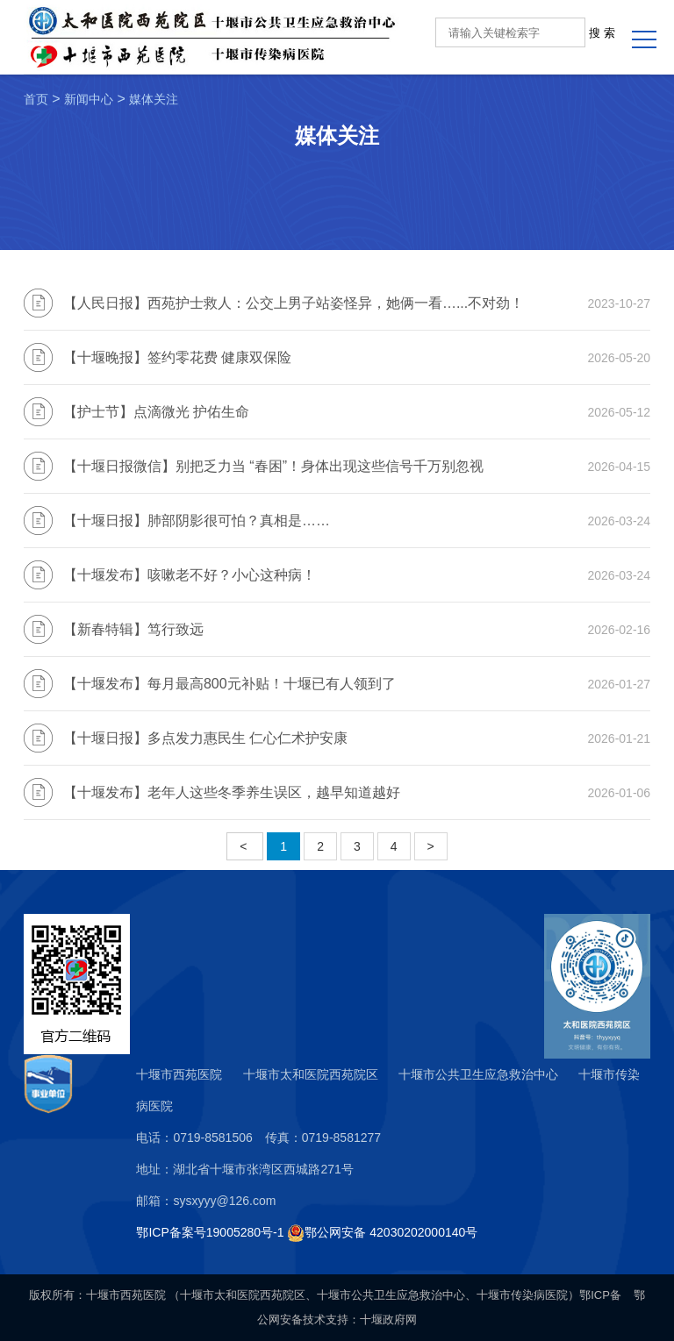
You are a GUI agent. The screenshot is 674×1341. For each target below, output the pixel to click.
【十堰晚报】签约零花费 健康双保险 (177, 357)
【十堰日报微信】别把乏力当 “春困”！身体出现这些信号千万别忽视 (273, 466)
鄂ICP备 (600, 1295)
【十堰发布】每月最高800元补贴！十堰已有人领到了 (229, 683)
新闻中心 (88, 99)
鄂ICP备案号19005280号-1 (209, 1232)
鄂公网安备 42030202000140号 (391, 1232)
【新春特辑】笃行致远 (133, 629)
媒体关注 (153, 99)
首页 (36, 99)
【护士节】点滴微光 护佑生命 (156, 411)
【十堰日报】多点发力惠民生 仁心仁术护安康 (205, 738)
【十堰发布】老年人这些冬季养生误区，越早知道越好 (231, 792)
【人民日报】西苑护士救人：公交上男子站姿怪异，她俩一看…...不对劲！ (293, 303)
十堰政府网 (388, 1319)
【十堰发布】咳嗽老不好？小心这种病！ (189, 574)
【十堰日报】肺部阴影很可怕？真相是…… (196, 520)
